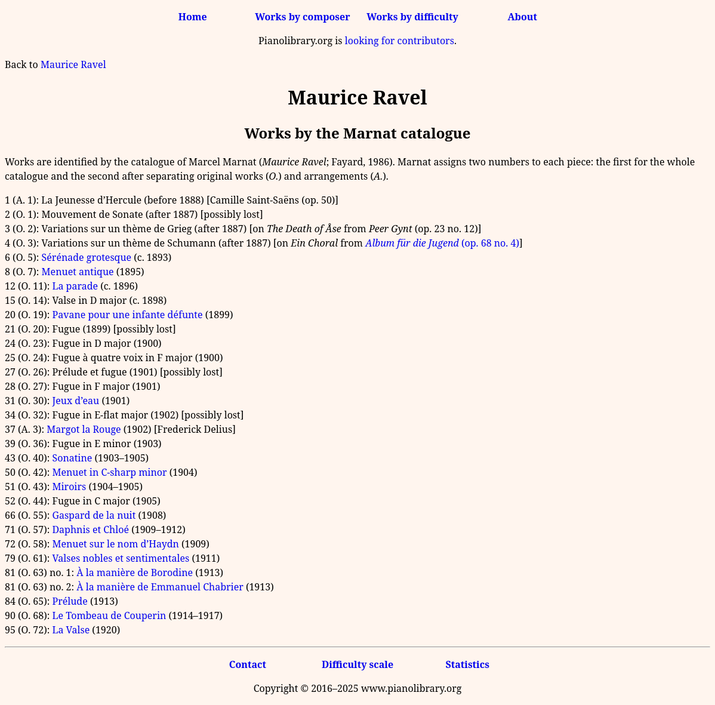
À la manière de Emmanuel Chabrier (159, 586)
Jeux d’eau (75, 400)
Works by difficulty (412, 16)
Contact (247, 664)
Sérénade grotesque (87, 257)
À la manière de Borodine (134, 572)
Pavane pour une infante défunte (127, 314)
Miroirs (69, 486)
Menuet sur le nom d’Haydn (115, 543)
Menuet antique (78, 271)
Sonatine (72, 457)
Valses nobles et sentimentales (120, 558)
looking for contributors (399, 40)
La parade (75, 286)
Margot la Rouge (84, 429)
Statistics (467, 664)
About (522, 16)
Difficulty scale (357, 664)
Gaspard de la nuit (93, 515)
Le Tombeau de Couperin (109, 615)
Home (192, 16)
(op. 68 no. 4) (442, 243)
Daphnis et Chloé (90, 529)
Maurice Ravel (73, 64)
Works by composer (302, 16)
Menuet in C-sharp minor (109, 472)
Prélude (69, 601)
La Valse (71, 629)
